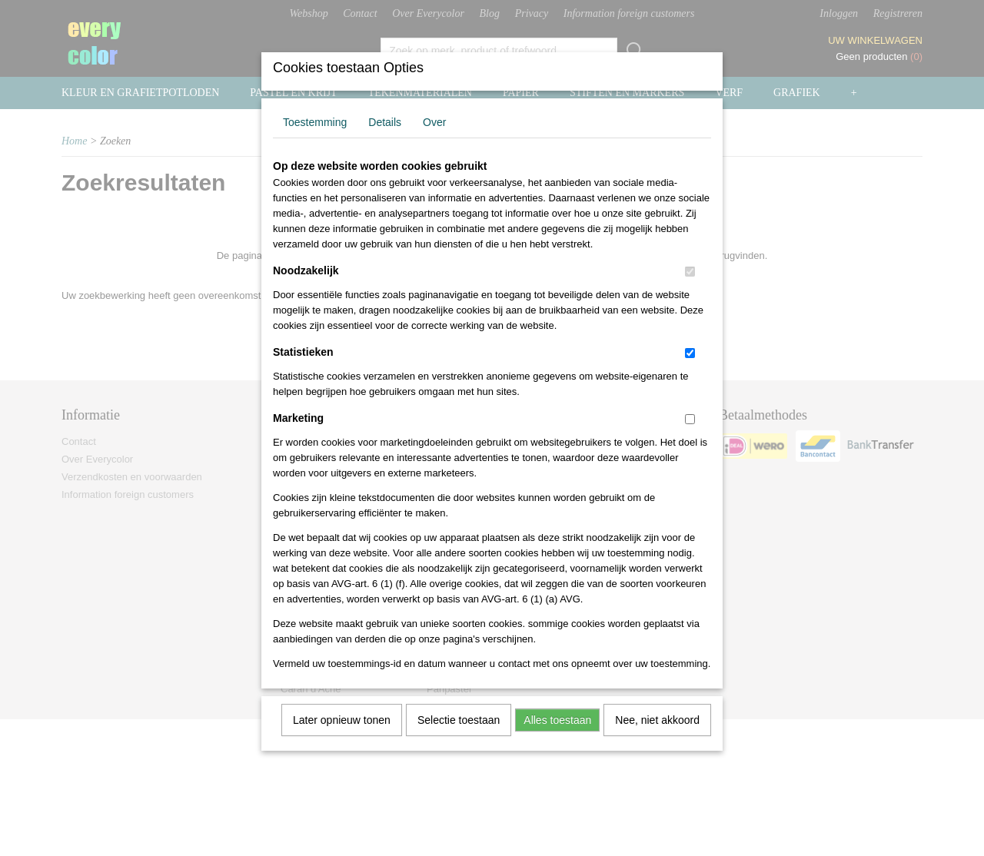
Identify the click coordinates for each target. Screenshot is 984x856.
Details (384, 142)
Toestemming (315, 142)
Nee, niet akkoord (657, 740)
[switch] (690, 292)
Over (434, 142)
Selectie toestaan (458, 740)
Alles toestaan (557, 740)
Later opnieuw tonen (342, 740)
